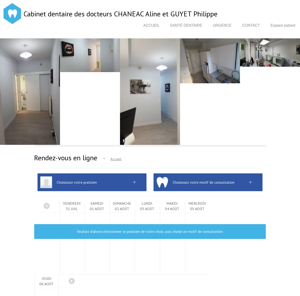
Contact (251, 25)
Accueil (151, 25)
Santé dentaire (186, 25)
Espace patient (282, 25)
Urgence (222, 25)
